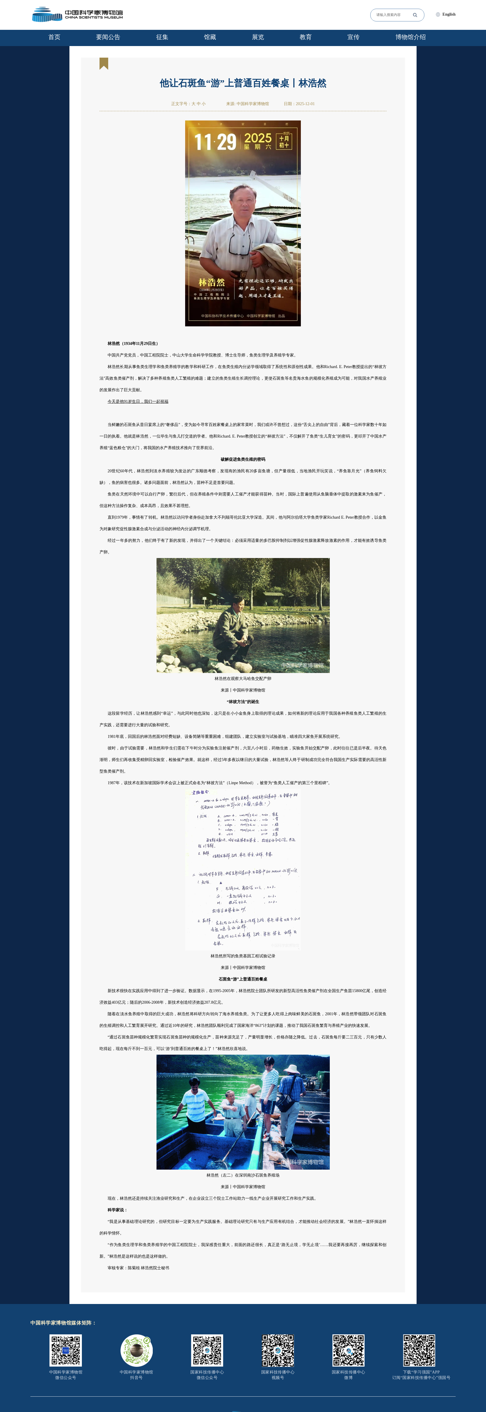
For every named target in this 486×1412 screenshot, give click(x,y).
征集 (162, 37)
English (449, 14)
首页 (54, 37)
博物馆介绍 (410, 37)
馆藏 (210, 37)
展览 (258, 37)
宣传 (353, 37)
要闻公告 (108, 37)
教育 (306, 37)
